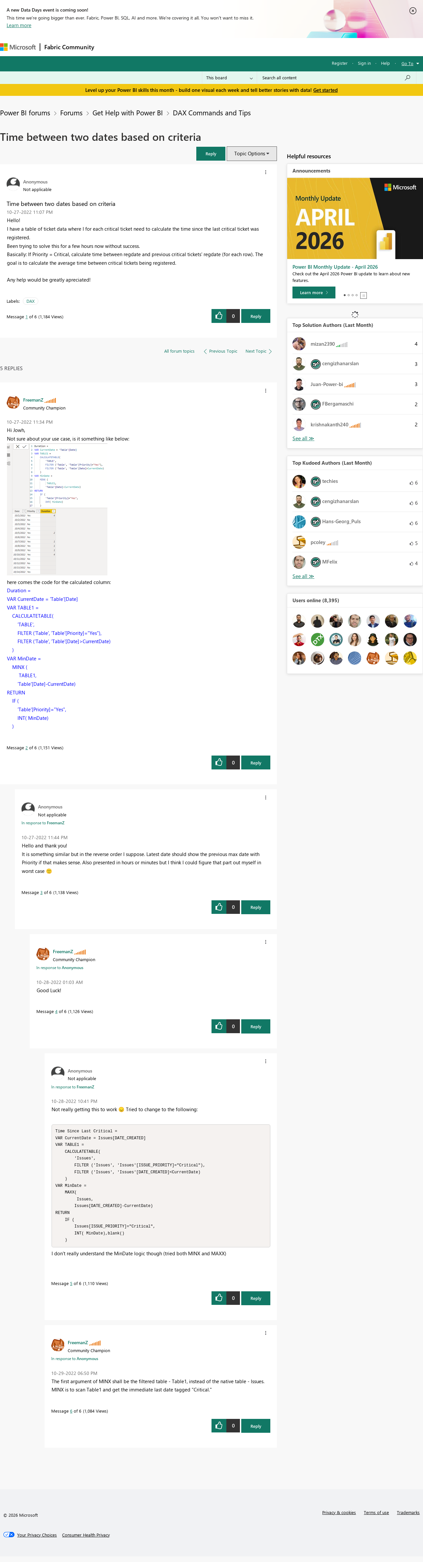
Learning (250, 47)
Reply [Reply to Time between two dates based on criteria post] (255, 316)
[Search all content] (336, 77)
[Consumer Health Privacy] (86, 1540)
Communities (194, 47)
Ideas (165, 47)
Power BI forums (25, 112)
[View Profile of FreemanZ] (33, 399)
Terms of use (376, 1518)
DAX (30, 301)
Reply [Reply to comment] (255, 762)
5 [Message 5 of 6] (71, 1289)
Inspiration (138, 47)
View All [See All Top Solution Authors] (303, 438)
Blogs (224, 47)
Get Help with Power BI (128, 112)
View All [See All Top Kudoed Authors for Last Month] (303, 576)
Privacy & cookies (339, 1518)
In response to (42, 822)
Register (340, 63)
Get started (325, 90)
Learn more (19, 25)
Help (385, 63)
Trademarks (408, 1518)
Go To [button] (407, 63)
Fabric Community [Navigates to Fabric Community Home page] (69, 47)
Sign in (364, 63)
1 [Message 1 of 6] (26, 316)
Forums (109, 47)
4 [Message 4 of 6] (56, 1011)
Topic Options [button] (249, 153)
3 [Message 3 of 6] (41, 892)
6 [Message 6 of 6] (71, 1416)
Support (278, 47)
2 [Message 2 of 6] (26, 747)
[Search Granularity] (229, 77)
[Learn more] (313, 292)
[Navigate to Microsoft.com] (18, 47)
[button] (210, 153)
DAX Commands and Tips (212, 112)
